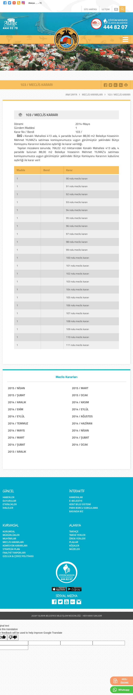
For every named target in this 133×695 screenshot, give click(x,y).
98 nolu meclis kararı (77, 242)
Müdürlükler (11, 535)
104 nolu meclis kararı (77, 289)
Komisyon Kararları (15, 545)
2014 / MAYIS (16, 430)
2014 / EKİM (15, 409)
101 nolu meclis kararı (77, 265)
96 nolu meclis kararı (77, 226)
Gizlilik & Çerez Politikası (18, 556)
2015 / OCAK (80, 395)
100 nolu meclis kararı (77, 257)
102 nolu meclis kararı (77, 273)
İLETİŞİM (106, 9)
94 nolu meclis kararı (77, 210)
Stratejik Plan (11, 549)
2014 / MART (16, 437)
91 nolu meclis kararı (77, 186)
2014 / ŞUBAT (80, 437)
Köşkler (74, 545)
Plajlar (73, 542)
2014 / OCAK (80, 444)
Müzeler (74, 549)
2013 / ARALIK (17, 451)
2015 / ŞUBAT (16, 395)
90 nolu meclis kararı (77, 178)
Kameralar (76, 497)
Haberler (8, 497)
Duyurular (9, 501)
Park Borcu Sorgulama (83, 508)
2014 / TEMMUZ (18, 423)
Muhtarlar (9, 538)
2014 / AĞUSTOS (82, 416)
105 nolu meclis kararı (77, 297)
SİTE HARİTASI (90, 9)
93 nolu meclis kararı (77, 202)
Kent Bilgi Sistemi (80, 504)
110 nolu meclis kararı (77, 337)
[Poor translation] (12, 637)
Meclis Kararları (92, 94)
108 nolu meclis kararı (77, 321)
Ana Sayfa (71, 94)
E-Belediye (75, 501)
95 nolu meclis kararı (77, 218)
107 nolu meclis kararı (77, 313)
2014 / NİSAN (80, 430)
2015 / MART (80, 388)
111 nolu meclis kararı (77, 345)
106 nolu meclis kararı (77, 305)
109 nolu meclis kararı (77, 329)
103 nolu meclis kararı (77, 281)
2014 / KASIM (80, 402)
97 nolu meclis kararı (77, 234)
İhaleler (8, 508)
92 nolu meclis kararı (77, 194)
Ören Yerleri (77, 538)
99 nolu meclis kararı (77, 250)
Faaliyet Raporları (14, 552)
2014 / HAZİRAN (82, 423)
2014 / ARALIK (17, 402)
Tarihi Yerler (77, 535)
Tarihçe (73, 531)
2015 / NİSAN (16, 388)
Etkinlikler (10, 504)
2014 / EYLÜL (80, 409)
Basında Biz (76, 511)
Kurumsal (9, 531)
